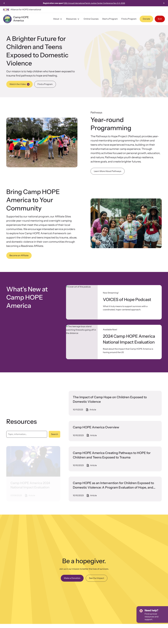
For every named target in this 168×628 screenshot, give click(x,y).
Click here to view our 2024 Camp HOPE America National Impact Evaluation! (84, 3)
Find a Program (128, 18)
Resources (73, 19)
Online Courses (91, 18)
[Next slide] (163, 3)
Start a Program (110, 18)
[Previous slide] (4, 3)
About (58, 19)
